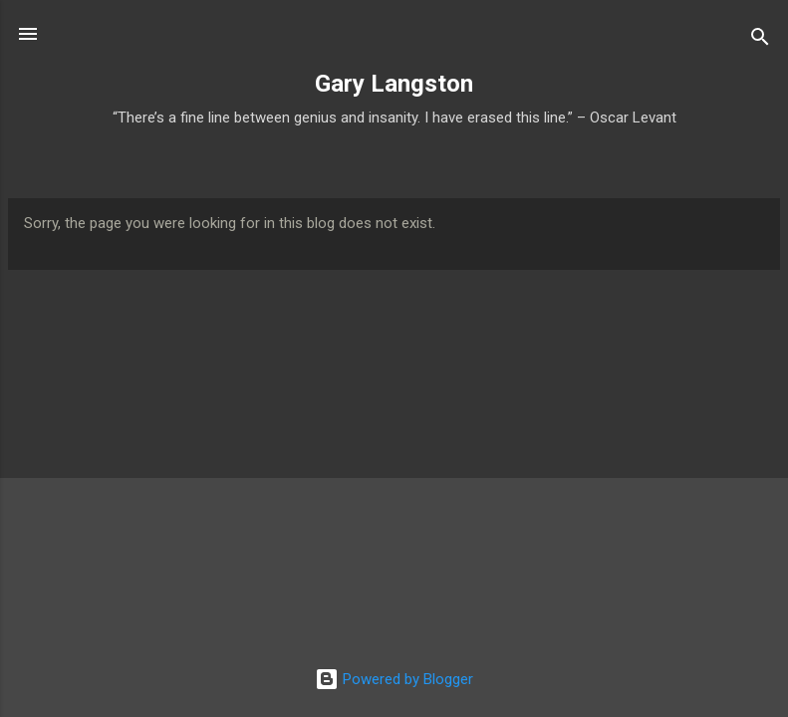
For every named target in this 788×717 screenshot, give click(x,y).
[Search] (760, 40)
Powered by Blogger (394, 679)
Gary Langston (394, 84)
